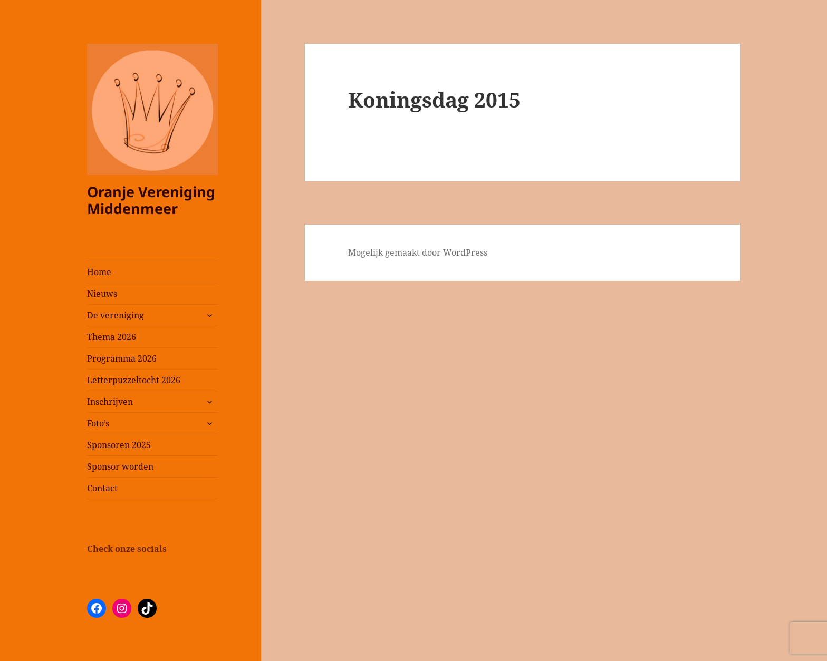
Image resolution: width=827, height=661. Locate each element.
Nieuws (102, 293)
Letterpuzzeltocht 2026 (133, 380)
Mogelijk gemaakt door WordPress (417, 252)
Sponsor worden (120, 466)
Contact (102, 488)
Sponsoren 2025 (119, 445)
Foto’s (98, 423)
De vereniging (115, 315)
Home (99, 272)
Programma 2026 (122, 358)
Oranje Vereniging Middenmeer (151, 200)
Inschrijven (110, 401)
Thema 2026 (111, 337)
